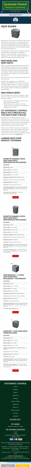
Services (15, 398)
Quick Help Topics (15, 15)
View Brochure (6, 164)
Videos (15, 392)
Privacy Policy (15, 410)
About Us (15, 407)
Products (15, 395)
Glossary (15, 416)
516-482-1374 (15, 419)
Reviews (15, 389)
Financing (15, 404)
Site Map (15, 413)
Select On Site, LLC (19, 455)
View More (15, 197)
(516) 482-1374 (19, 134)
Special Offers (15, 401)
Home (15, 386)
